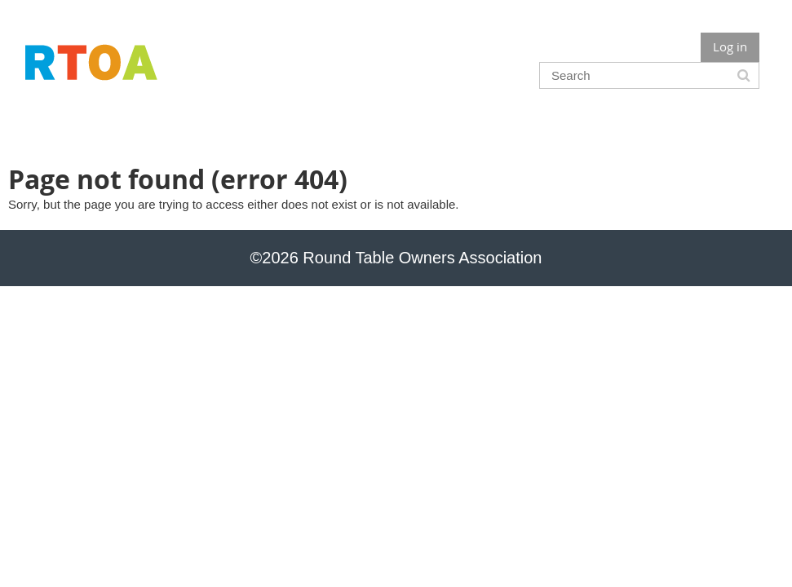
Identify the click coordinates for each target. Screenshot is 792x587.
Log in (730, 46)
